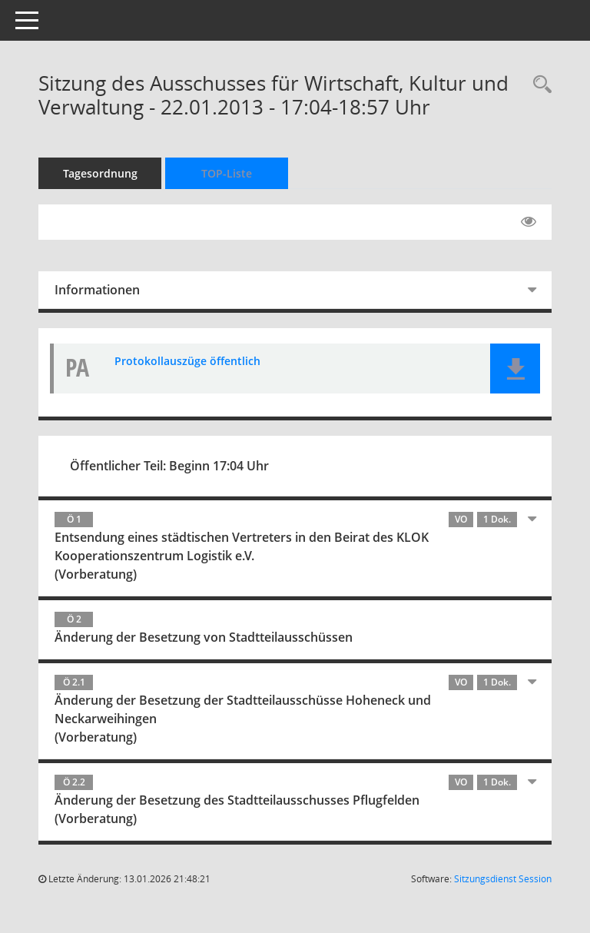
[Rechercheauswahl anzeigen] (538, 85)
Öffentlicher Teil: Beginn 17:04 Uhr (169, 465)
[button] (515, 368)
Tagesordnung (100, 173)
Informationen (97, 289)
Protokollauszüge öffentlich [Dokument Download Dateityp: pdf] (187, 361)
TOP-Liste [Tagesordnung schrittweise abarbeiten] (226, 173)
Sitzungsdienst (503, 878)
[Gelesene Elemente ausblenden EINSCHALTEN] (528, 222)
